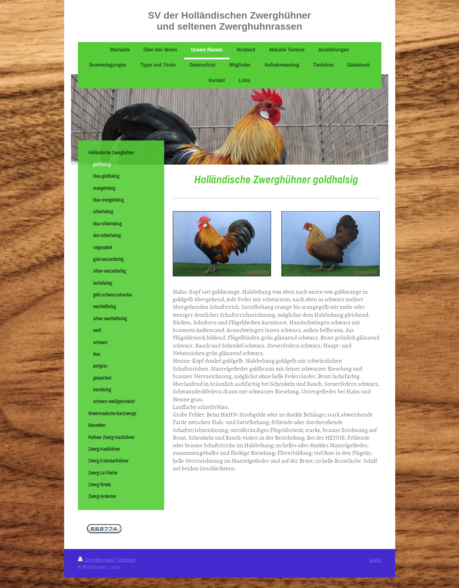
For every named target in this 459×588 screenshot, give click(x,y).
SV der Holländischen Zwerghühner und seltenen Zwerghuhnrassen (229, 21)
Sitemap (127, 560)
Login (375, 560)
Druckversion (96, 560)
